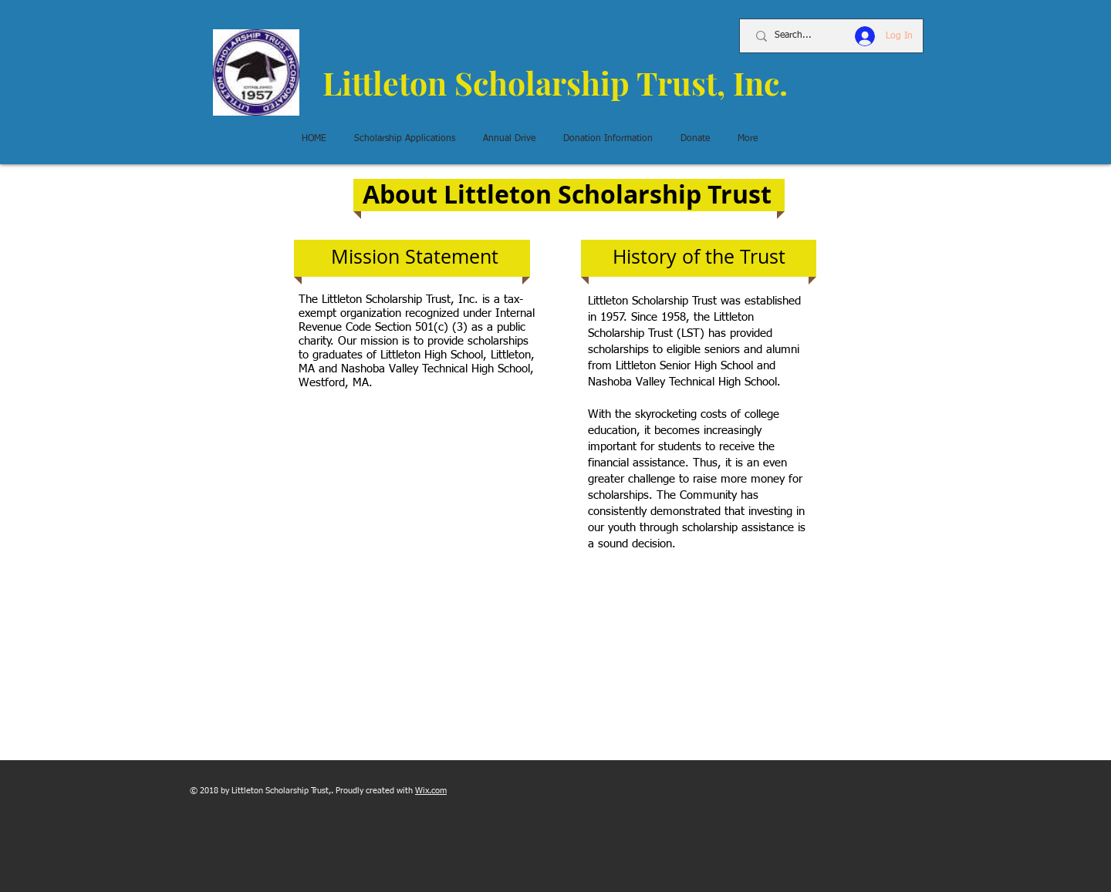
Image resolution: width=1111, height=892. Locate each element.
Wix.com (431, 790)
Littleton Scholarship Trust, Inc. (555, 82)
